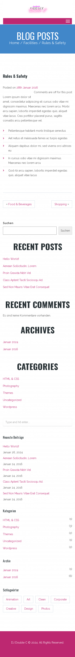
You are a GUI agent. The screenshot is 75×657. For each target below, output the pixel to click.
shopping (61, 204)
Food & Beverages (20, 204)
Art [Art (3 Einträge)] (28, 599)
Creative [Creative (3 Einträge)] (11, 608)
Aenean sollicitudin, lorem (19, 266)
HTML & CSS (11, 378)
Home (14, 43)
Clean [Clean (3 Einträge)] (42, 599)
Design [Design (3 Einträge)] (28, 608)
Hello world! (11, 258)
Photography (11, 386)
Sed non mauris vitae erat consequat (26, 287)
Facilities (30, 43)
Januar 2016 (10, 349)
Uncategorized (12, 400)
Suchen (8, 223)
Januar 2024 (10, 342)
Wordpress (10, 406)
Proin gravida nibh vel (17, 273)
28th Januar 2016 (27, 87)
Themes (8, 392)
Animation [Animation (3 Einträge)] (12, 599)
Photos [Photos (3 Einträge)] (45, 608)
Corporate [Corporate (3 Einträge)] (60, 599)
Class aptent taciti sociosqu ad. (23, 280)
